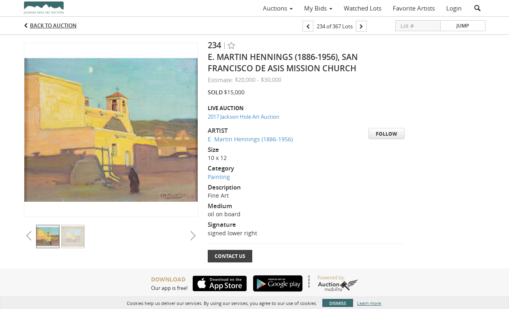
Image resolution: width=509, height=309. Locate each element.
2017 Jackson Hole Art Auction (243, 116)
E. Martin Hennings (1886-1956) (250, 139)
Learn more (369, 303)
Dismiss (337, 303)
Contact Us (230, 256)
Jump (462, 25)
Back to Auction (53, 25)
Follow (386, 133)
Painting (219, 177)
